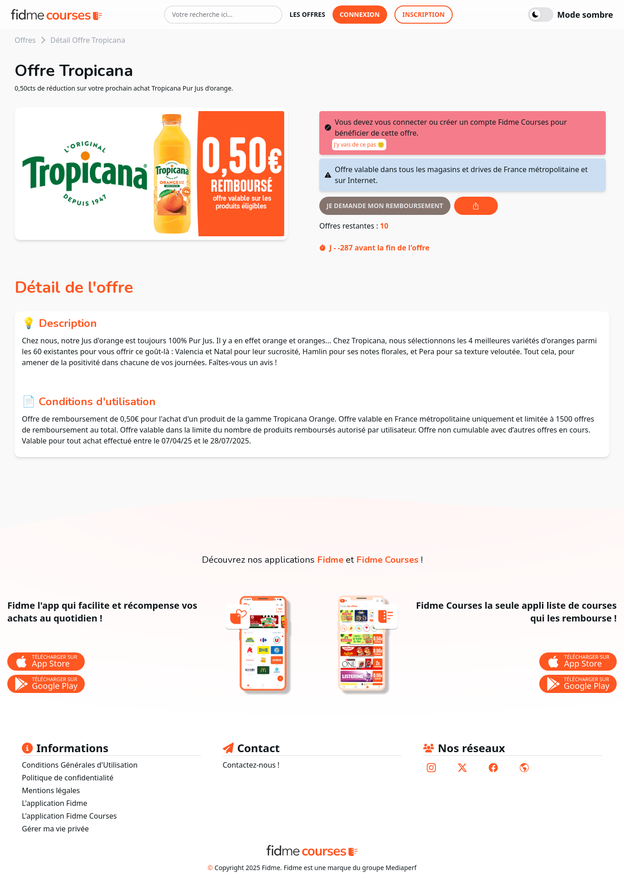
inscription (424, 14)
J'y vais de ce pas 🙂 (359, 144)
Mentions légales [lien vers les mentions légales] (51, 790)
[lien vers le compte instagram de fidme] (431, 767)
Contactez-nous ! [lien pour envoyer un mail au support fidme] (251, 765)
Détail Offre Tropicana (87, 40)
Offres (25, 40)
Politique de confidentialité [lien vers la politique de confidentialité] (67, 778)
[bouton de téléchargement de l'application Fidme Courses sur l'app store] (578, 661)
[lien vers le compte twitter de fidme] (462, 767)
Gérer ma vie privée (55, 829)
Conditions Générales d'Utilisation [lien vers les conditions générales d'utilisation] (80, 765)
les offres (307, 14)
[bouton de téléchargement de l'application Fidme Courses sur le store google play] (578, 684)
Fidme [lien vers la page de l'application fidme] (330, 560)
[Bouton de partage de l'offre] (476, 206)
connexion (360, 14)
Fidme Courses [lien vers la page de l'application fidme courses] (387, 560)
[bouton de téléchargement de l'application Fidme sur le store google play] (46, 684)
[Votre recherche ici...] (223, 14)
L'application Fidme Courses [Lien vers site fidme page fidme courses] (69, 816)
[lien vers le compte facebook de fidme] (493, 767)
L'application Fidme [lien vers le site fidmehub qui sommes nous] (54, 803)
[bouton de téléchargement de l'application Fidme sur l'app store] (46, 661)
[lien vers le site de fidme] (524, 767)
